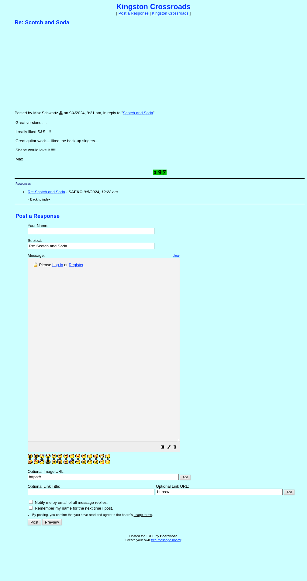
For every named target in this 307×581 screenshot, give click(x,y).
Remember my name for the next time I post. (71, 544)
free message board (166, 576)
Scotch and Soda (138, 113)
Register (76, 265)
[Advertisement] (60, 68)
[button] (181, 484)
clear (194, 255)
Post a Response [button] (134, 13)
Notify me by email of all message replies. (68, 539)
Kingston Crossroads (170, 13)
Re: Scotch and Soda (46, 192)
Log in (57, 265)
